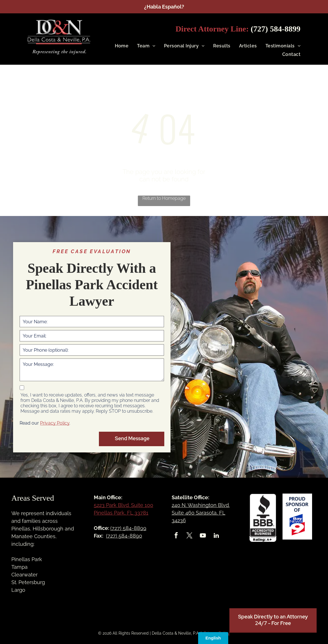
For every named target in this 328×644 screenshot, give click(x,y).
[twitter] (189, 536)
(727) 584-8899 (275, 28)
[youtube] (202, 536)
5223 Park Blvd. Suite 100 (123, 505)
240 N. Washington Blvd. (201, 505)
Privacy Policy (54, 423)
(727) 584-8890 (124, 536)
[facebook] (176, 536)
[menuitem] (117, 46)
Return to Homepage (164, 198)
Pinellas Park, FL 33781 (121, 513)
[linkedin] (216, 536)
